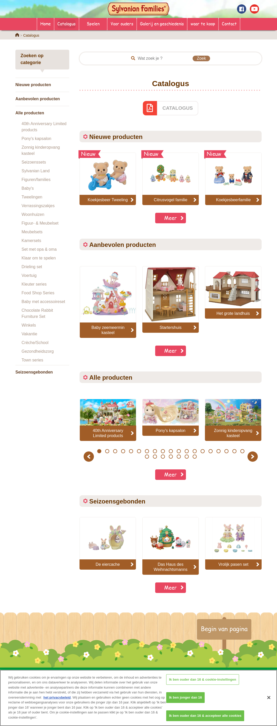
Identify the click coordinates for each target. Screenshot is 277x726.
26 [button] (194, 456)
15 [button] (210, 451)
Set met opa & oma (39, 249)
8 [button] (154, 451)
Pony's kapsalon (36, 138)
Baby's (28, 188)
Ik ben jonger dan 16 (185, 701)
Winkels (29, 325)
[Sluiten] (268, 701)
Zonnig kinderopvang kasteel (41, 150)
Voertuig (29, 275)
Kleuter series (34, 284)
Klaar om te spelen (39, 258)
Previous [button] (89, 456)
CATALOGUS (177, 108)
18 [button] (234, 451)
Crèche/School (35, 342)
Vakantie (29, 334)
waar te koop (203, 23)
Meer (170, 217)
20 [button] (147, 456)
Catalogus (66, 23)
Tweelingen (32, 197)
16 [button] (218, 451)
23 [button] (171, 456)
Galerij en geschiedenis (162, 23)
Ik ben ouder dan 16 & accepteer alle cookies (205, 719)
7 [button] (146, 451)
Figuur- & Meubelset (40, 223)
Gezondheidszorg (38, 351)
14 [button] (202, 451)
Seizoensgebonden (34, 372)
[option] (108, 302)
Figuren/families (36, 179)
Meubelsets (32, 232)
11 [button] (179, 451)
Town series (32, 360)
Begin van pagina (224, 628)
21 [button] (155, 456)
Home (45, 23)
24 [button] (179, 456)
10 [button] (171, 451)
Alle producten (29, 113)
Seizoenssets (34, 162)
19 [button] (242, 451)
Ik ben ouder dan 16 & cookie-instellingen (202, 683)
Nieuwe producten (33, 85)
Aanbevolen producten (37, 99)
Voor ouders (122, 23)
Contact (229, 23)
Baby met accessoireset (43, 301)
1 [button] (99, 451)
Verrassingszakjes (38, 206)
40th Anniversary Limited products (44, 127)
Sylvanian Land (36, 171)
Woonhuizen (33, 214)
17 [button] (226, 451)
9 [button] (162, 451)
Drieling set (32, 267)
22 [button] (163, 456)
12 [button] (186, 451)
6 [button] (138, 451)
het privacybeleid (57, 701)
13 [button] (194, 451)
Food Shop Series (38, 293)
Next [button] (253, 456)
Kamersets (31, 240)
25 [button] (186, 456)
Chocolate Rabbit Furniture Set (37, 313)
